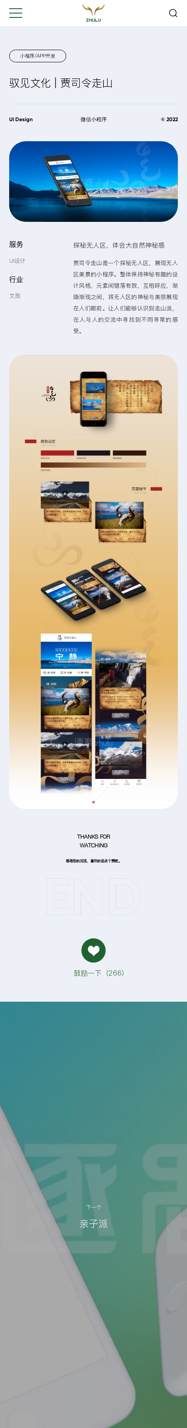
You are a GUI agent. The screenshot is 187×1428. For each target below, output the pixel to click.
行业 (16, 279)
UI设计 (17, 261)
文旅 (14, 295)
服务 (16, 244)
